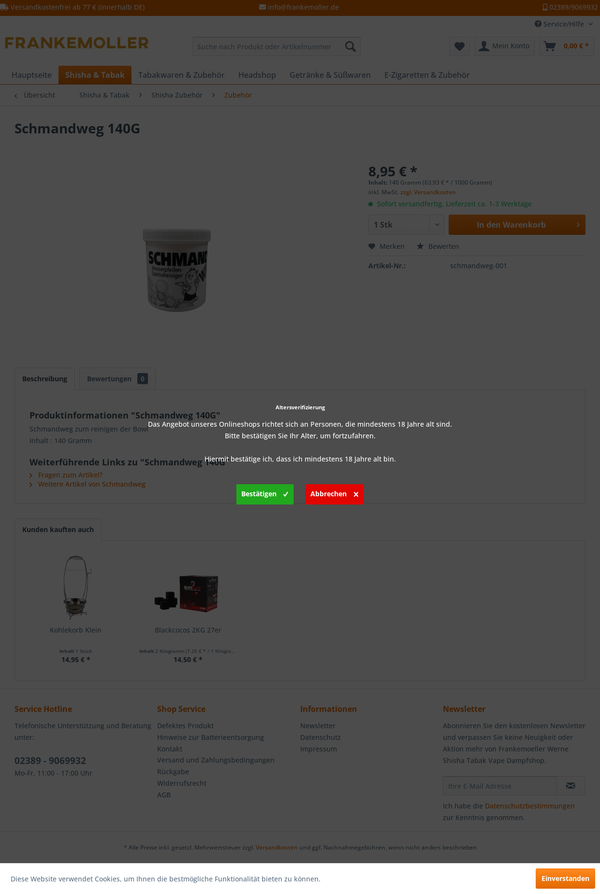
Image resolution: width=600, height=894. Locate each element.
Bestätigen (264, 492)
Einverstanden (565, 878)
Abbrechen (334, 492)
